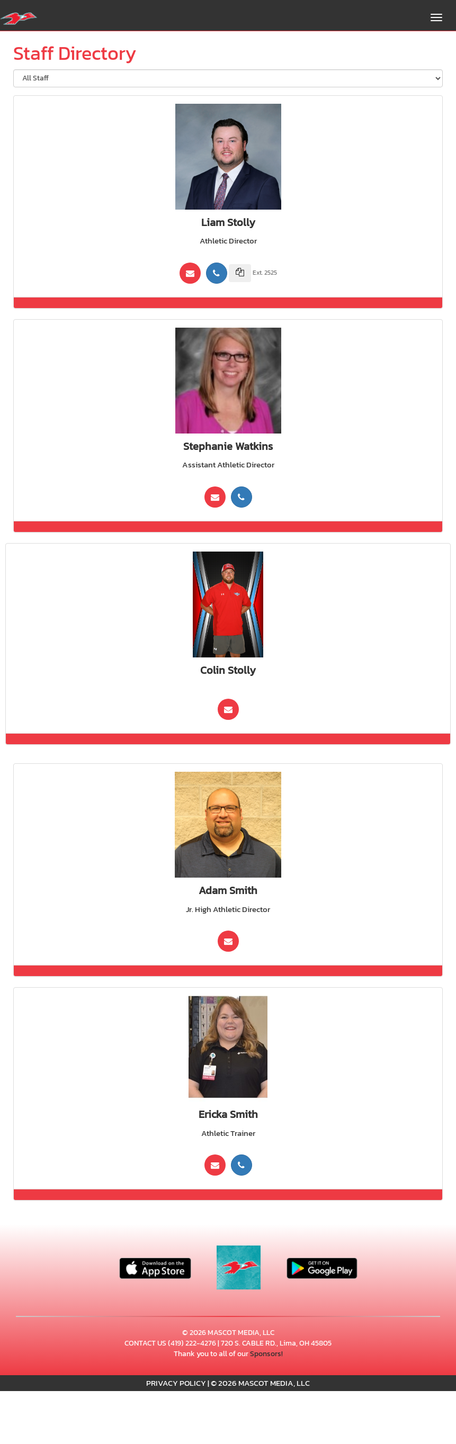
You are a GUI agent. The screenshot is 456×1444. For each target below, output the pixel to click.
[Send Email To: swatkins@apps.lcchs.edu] (215, 497)
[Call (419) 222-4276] (216, 273)
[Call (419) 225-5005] (241, 497)
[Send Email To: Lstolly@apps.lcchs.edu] (190, 273)
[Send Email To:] (228, 709)
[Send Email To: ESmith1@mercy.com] (215, 1165)
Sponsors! (266, 1353)
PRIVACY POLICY (176, 1383)
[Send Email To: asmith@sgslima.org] (228, 941)
